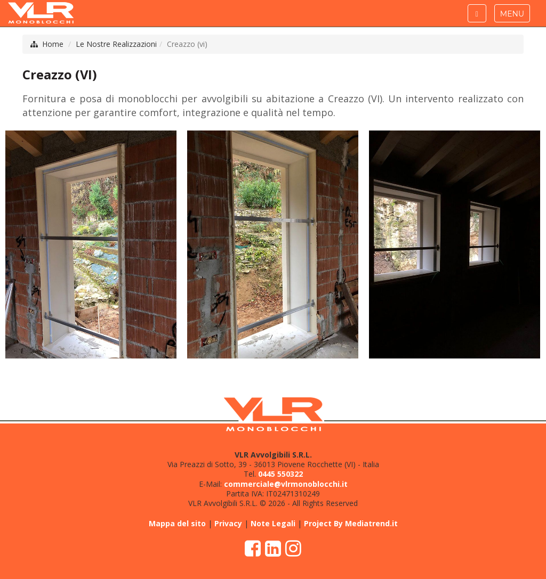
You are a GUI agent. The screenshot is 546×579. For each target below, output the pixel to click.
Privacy (228, 523)
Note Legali (273, 523)
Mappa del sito (177, 523)
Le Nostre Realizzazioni (116, 44)
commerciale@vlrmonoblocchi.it (286, 484)
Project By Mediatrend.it (351, 523)
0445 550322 (280, 474)
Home (52, 44)
